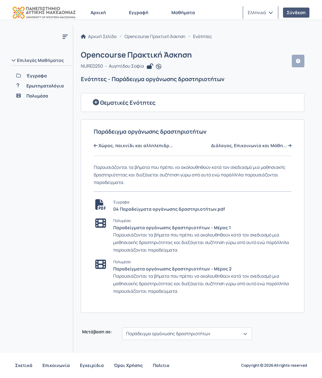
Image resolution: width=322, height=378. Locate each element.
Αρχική (98, 12)
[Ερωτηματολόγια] (41, 86)
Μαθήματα (183, 12)
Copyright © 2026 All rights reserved (274, 365)
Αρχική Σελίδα (99, 36)
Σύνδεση (296, 12)
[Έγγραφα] (41, 76)
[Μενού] (65, 36)
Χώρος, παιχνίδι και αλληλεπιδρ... (133, 145)
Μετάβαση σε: (96, 331)
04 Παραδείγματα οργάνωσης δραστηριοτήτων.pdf (169, 209)
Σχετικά (23, 365)
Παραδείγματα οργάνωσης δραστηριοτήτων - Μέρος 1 (172, 228)
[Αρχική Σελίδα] (44, 12)
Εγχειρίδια (92, 365)
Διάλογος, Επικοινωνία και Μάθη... (251, 145)
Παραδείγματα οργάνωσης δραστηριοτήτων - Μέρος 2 (172, 269)
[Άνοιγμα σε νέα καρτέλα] (158, 66)
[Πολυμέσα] (41, 96)
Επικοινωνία (56, 365)
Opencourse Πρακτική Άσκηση (155, 36)
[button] (260, 12)
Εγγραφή (138, 12)
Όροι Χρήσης (128, 365)
